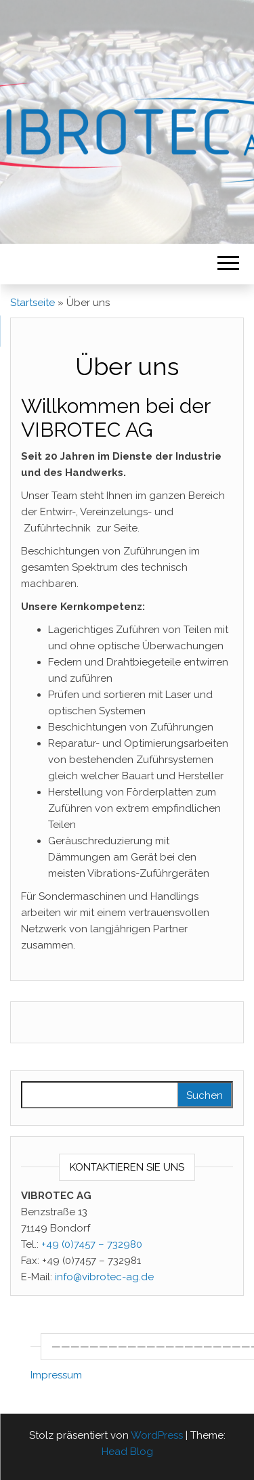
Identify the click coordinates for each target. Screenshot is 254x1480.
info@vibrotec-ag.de (104, 1277)
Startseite (32, 303)
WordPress (157, 1435)
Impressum (56, 1375)
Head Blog (127, 1451)
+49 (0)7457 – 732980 (91, 1244)
